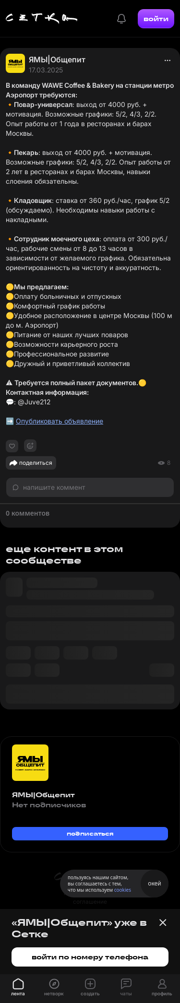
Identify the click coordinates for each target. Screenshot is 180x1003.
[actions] (167, 60)
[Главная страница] (42, 18)
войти (156, 19)
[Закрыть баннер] (162, 922)
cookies (122, 889)
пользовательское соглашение (90, 897)
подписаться (90, 833)
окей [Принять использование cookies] (154, 883)
